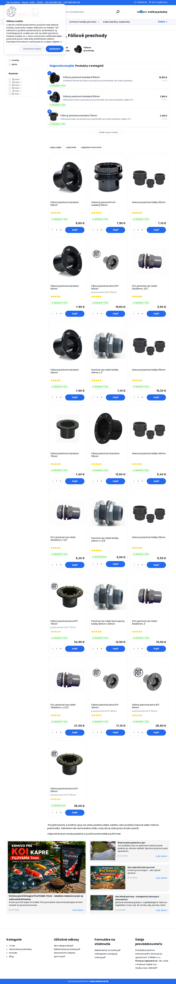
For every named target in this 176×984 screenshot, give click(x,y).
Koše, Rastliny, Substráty (116, 21)
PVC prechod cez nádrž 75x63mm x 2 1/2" (62, 706)
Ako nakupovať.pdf (63, 945)
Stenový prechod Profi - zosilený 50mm (104, 204)
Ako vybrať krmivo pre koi (141, 867)
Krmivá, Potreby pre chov (83, 21)
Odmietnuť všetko (32, 48)
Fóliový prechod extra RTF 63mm (145, 706)
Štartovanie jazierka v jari (131, 842)
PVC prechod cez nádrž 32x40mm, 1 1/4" (62, 538)
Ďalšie (161, 21)
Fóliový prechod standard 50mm (64, 204)
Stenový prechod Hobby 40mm (149, 453)
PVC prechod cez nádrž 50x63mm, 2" (144, 622)
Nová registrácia (159, 2)
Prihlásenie (142, 2)
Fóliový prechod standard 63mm (64, 287)
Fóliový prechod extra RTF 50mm (105, 287)
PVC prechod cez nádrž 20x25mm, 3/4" (144, 287)
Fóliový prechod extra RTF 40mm (105, 706)
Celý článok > (78, 910)
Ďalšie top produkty (108, 132)
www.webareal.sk (99, 981)
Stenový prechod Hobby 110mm (149, 369)
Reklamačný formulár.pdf (107, 950)
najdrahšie (71, 147)
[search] (117, 13)
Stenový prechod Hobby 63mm (148, 537)
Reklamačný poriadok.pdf (67, 949)
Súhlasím (54, 48)
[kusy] (56, 230)
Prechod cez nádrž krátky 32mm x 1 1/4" (105, 539)
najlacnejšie (55, 147)
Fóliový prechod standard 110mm (105, 455)
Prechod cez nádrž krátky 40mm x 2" (105, 371)
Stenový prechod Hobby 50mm (149, 202)
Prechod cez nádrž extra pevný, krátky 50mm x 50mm (108, 622)
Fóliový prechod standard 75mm (64, 455)
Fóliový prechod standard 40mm (64, 371)
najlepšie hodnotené (91, 147)
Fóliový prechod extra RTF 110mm (64, 790)
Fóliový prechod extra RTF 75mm (64, 622)
